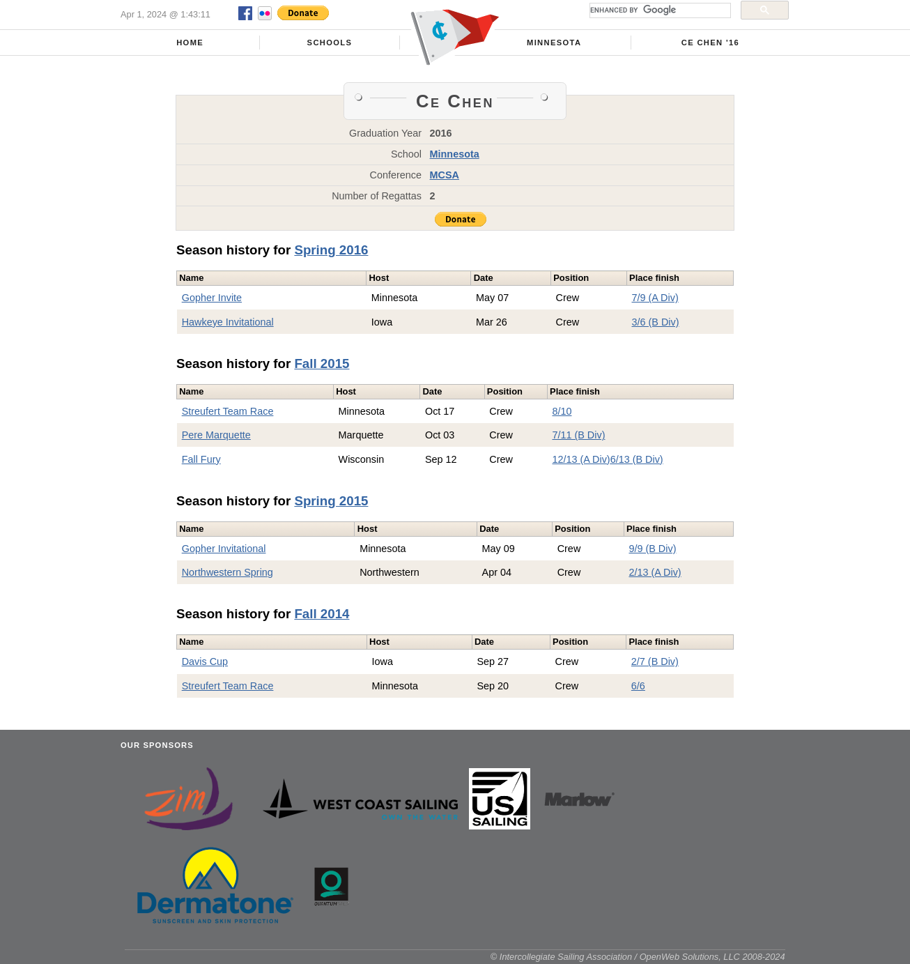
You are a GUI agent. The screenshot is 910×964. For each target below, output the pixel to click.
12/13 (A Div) (581, 459)
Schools (330, 42)
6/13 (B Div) (636, 459)
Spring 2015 (331, 501)
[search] (658, 10)
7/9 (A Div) (655, 297)
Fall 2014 (321, 613)
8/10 (561, 411)
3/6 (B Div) (655, 322)
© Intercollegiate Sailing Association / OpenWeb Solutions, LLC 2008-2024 (638, 956)
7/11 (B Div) (578, 435)
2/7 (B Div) (655, 661)
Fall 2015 (321, 363)
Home (189, 42)
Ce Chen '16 (710, 42)
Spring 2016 (331, 250)
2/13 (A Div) (654, 572)
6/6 (638, 685)
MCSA (444, 175)
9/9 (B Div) (652, 548)
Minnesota (554, 42)
